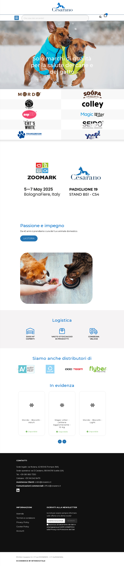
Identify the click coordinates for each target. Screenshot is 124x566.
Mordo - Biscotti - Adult (31, 421)
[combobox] (55, 18)
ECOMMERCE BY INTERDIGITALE (30, 561)
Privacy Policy (22, 522)
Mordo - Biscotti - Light (92, 421)
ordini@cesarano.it (43, 482)
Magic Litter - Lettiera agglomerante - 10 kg (62, 423)
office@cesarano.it (52, 486)
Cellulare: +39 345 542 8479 (28, 478)
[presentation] (66, 538)
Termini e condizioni (25, 518)
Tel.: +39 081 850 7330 (26, 474)
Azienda (20, 514)
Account (20, 531)
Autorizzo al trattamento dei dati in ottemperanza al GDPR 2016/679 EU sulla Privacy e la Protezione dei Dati (61, 527)
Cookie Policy (22, 526)
